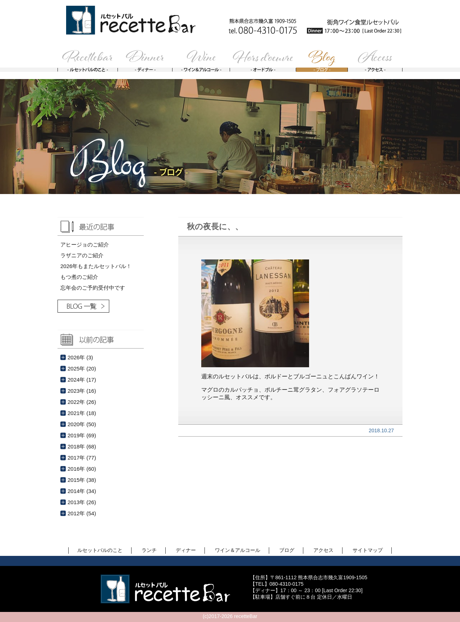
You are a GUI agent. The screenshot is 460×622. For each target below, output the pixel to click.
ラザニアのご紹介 (82, 255)
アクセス (323, 550)
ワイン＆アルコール (237, 550)
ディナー (186, 550)
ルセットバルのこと (100, 550)
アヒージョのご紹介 (84, 244)
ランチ (149, 550)
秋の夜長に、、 (215, 226)
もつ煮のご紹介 (79, 277)
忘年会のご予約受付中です (92, 288)
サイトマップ (368, 550)
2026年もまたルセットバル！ (96, 266)
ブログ (286, 550)
